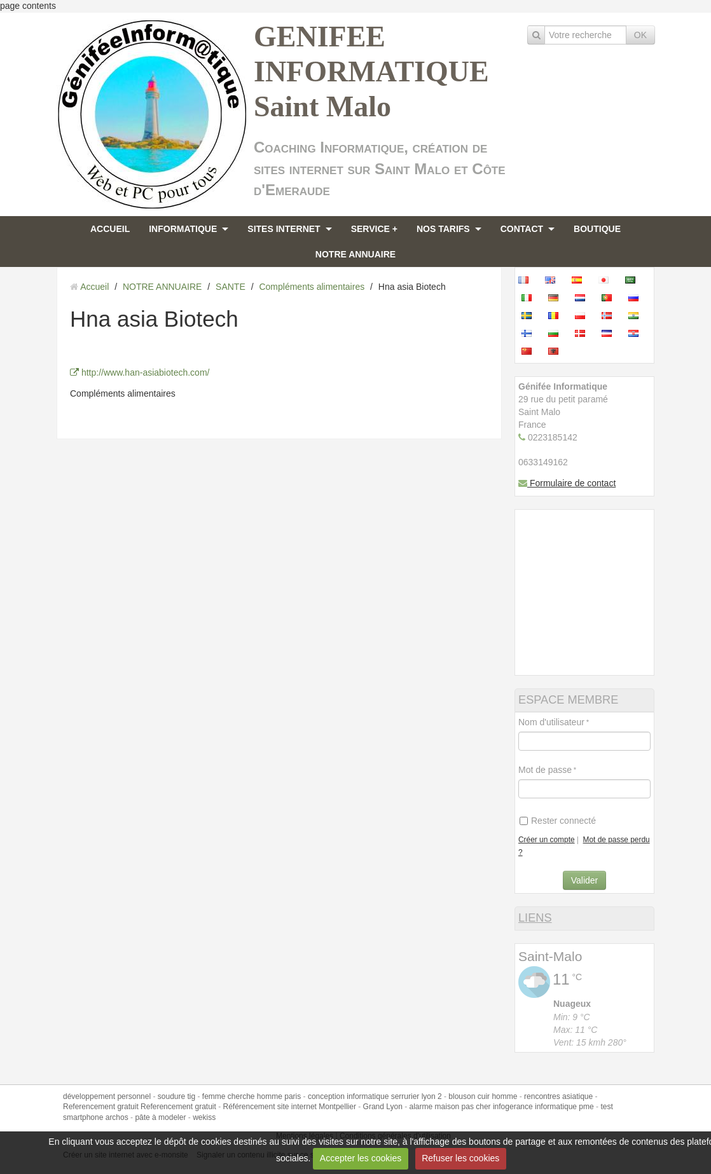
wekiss (204, 1117)
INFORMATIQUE (183, 229)
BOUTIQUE (597, 229)
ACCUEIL (110, 229)
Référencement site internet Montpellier (289, 1106)
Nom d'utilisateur (551, 722)
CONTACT (521, 229)
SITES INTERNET (283, 229)
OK (640, 35)
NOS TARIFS (443, 229)
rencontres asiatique (558, 1096)
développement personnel (107, 1096)
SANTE (230, 287)
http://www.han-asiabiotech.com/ (139, 372)
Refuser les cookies (460, 1158)
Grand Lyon (383, 1106)
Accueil (94, 287)
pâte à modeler (160, 1117)
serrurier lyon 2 (416, 1096)
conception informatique (348, 1096)
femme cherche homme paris (251, 1096)
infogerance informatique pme (543, 1106)
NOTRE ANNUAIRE (355, 254)
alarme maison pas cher (450, 1106)
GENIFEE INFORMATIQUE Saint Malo (371, 71)
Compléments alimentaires (311, 287)
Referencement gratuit (101, 1106)
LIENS (535, 917)
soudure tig (176, 1096)
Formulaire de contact (567, 483)
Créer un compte (546, 839)
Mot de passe (545, 770)
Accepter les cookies (360, 1158)
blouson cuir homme (482, 1096)
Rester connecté (558, 821)
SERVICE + (374, 229)
